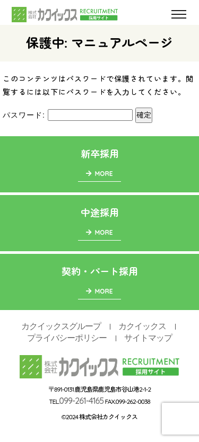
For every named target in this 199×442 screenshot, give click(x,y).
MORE (99, 174)
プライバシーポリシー (67, 338)
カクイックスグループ (61, 326)
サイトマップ (148, 338)
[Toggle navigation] (178, 14)
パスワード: (68, 115)
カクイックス (142, 326)
